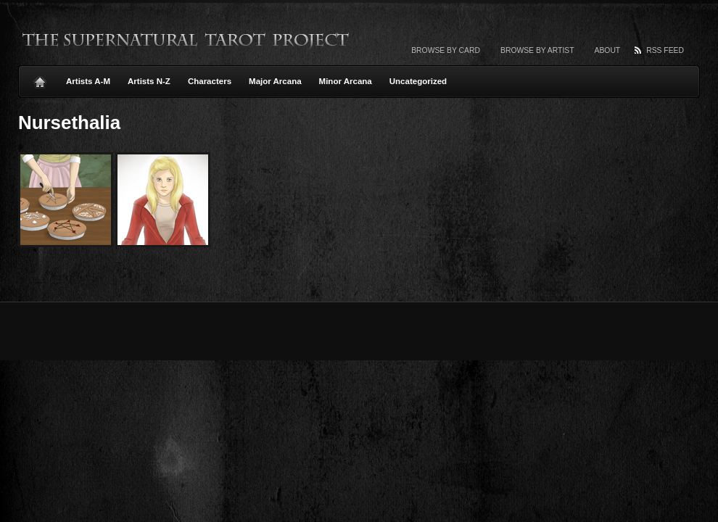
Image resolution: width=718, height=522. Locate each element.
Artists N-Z (149, 81)
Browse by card (445, 50)
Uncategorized (418, 81)
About (608, 50)
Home (39, 78)
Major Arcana (275, 81)
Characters (209, 81)
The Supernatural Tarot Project (186, 40)
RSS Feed (665, 50)
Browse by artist (537, 50)
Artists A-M (88, 81)
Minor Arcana (345, 81)
